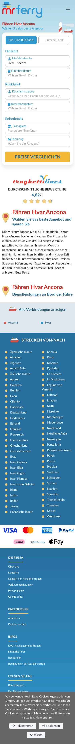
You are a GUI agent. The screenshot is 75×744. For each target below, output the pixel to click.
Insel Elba (16, 467)
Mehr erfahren (44, 717)
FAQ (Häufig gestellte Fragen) (24, 645)
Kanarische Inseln (21, 511)
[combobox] (37, 63)
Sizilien (51, 483)
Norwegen (54, 439)
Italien (14, 500)
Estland (15, 423)
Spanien (52, 488)
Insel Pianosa (18, 478)
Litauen (52, 400)
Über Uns (13, 566)
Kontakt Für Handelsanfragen (25, 578)
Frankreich (17, 434)
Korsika (52, 352)
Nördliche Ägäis (57, 433)
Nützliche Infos (16, 651)
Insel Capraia (18, 462)
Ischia (14, 495)
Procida (52, 466)
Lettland (52, 395)
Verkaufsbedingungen (20, 584)
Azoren (14, 379)
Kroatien (52, 363)
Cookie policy (15, 596)
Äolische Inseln (20, 374)
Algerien (15, 363)
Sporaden (53, 494)
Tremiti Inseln (56, 499)
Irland (13, 489)
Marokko (53, 411)
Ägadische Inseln (21, 352)
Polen (51, 455)
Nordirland (54, 428)
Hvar (48, 322)
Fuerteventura (19, 440)
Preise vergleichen (37, 157)
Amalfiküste (18, 368)
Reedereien (14, 657)
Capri (13, 396)
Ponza (51, 461)
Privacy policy (16, 590)
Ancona (13, 322)
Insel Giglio (17, 473)
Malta (50, 406)
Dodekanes (17, 418)
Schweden (53, 477)
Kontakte (13, 572)
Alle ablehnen (51, 725)
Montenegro (55, 417)
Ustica (51, 510)
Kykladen (53, 368)
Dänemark (16, 407)
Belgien (15, 390)
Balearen (16, 385)
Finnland (15, 429)
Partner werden (17, 624)
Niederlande (55, 422)
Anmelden (14, 618)
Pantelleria (54, 444)
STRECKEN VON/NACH (43, 340)
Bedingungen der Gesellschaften (26, 663)
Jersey (14, 506)
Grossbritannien (20, 451)
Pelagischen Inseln (59, 450)
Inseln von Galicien (22, 484)
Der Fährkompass (18, 691)
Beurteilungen (16, 685)
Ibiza (13, 456)
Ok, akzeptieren (22, 725)
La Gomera (54, 374)
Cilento (15, 401)
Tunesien (53, 505)
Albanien (15, 357)
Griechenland (18, 445)
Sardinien (53, 472)
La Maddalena (56, 379)
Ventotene (53, 516)
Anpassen (36, 734)
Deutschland (18, 412)
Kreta (50, 357)
